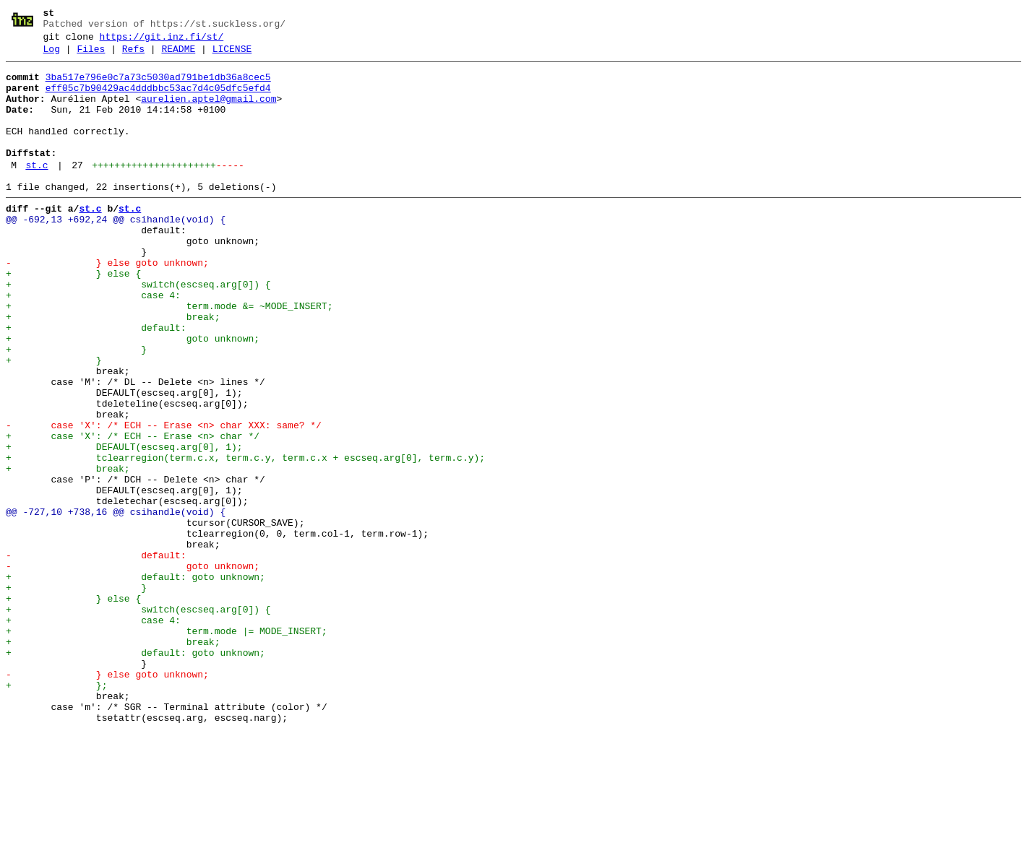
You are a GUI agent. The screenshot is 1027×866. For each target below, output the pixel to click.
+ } (76, 408)
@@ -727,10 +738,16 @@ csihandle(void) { (115, 603)
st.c (36, 191)
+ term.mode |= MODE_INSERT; (166, 746)
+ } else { (73, 317)
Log (51, 55)
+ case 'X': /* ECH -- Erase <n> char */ (132, 512)
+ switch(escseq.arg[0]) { (138, 330)
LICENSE (232, 55)
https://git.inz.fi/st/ (162, 41)
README (178, 55)
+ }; (56, 811)
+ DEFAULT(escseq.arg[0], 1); (124, 525)
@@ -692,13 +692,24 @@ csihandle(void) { (115, 252)
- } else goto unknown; (107, 304)
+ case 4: (93, 343)
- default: (96, 655)
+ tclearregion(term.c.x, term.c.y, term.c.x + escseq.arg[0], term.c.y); (245, 538)
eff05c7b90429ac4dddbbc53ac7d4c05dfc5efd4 (158, 98)
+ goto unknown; (132, 395)
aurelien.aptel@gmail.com (208, 111)
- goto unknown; (132, 668)
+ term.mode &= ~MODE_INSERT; (169, 356)
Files (91, 55)
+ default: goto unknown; (135, 681)
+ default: (96, 382)
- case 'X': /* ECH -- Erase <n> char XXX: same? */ (164, 499)
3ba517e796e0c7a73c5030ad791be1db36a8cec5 (158, 85)
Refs (133, 55)
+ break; (113, 369)
